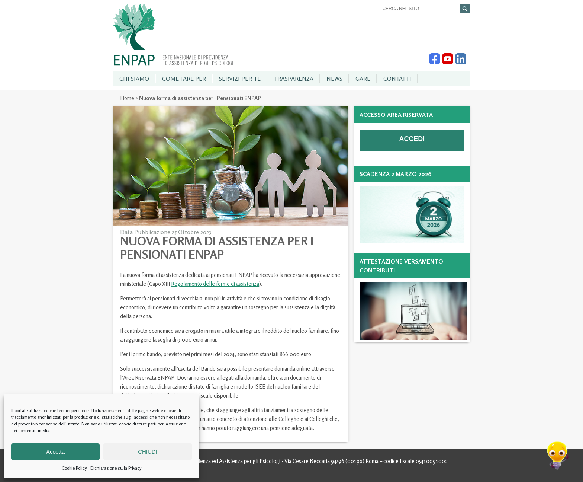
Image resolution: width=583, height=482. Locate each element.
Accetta (55, 452)
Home (127, 98)
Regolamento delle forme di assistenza (215, 283)
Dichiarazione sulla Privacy (115, 468)
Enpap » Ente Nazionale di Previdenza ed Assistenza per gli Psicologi (173, 35)
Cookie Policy (74, 468)
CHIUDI (147, 452)
